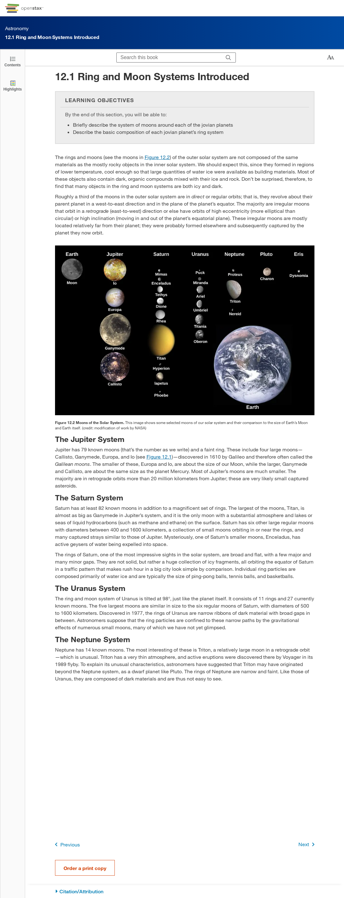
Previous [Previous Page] (66, 844)
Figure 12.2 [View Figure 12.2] (157, 157)
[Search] (228, 57)
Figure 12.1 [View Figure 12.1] (159, 457)
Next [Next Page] (307, 844)
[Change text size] (330, 57)
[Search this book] (169, 57)
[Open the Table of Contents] (12, 61)
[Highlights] (12, 85)
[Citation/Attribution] (184, 891)
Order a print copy (85, 868)
